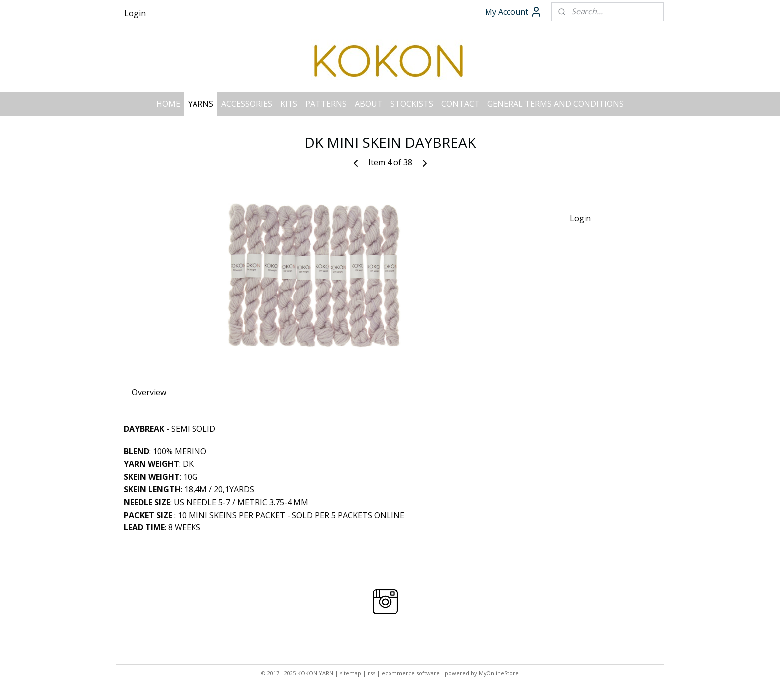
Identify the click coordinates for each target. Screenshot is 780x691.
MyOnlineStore (499, 673)
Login (135, 13)
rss (371, 673)
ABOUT (369, 103)
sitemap (350, 673)
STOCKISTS (411, 103)
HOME (168, 103)
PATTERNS (326, 103)
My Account (513, 12)
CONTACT (460, 103)
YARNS (200, 103)
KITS (288, 103)
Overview (149, 392)
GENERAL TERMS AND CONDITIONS (556, 103)
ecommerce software (411, 673)
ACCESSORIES (246, 103)
